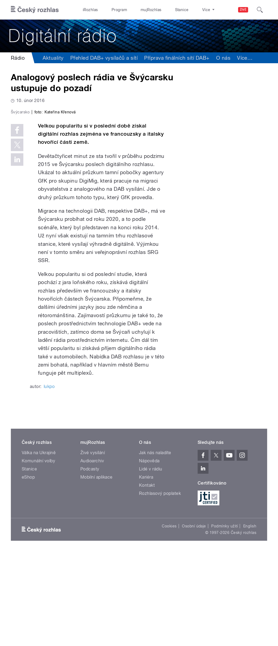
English (249, 618)
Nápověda (149, 553)
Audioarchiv (92, 553)
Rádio (18, 58)
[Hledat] (259, 10)
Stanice (162, 10)
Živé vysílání (92, 545)
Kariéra (146, 569)
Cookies (169, 618)
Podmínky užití (224, 618)
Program (111, 10)
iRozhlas (87, 10)
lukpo (49, 478)
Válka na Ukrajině (39, 545)
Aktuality (53, 58)
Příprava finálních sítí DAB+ (176, 58)
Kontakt (147, 577)
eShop (28, 569)
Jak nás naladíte (155, 545)
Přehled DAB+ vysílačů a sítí (104, 58)
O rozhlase (187, 10)
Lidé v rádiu (150, 561)
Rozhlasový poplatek (160, 585)
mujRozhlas (137, 10)
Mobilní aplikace (96, 569)
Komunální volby (38, 553)
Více (244, 58)
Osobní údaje (194, 618)
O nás (223, 58)
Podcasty (89, 561)
